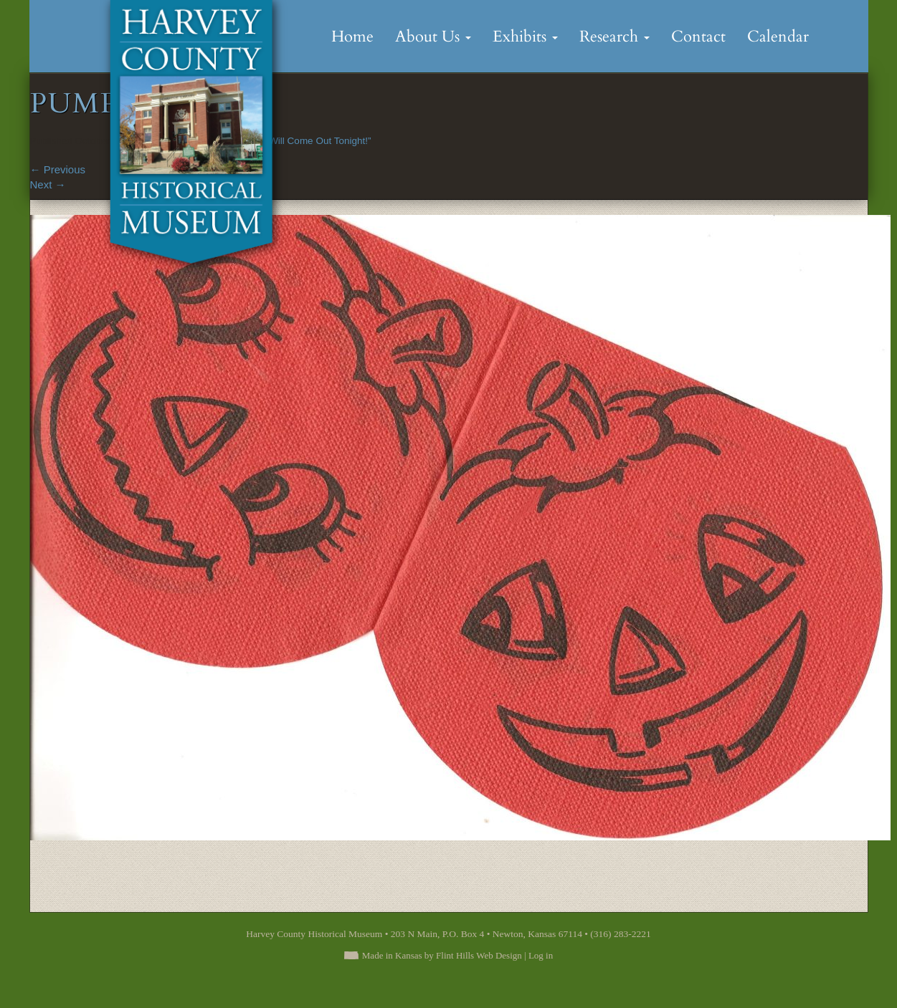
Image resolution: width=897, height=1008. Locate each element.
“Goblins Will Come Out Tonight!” (300, 140)
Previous (58, 169)
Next (48, 184)
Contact (698, 36)
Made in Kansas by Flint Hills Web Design (442, 955)
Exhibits (525, 36)
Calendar (778, 36)
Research (614, 36)
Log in (540, 955)
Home (352, 36)
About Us (433, 36)
